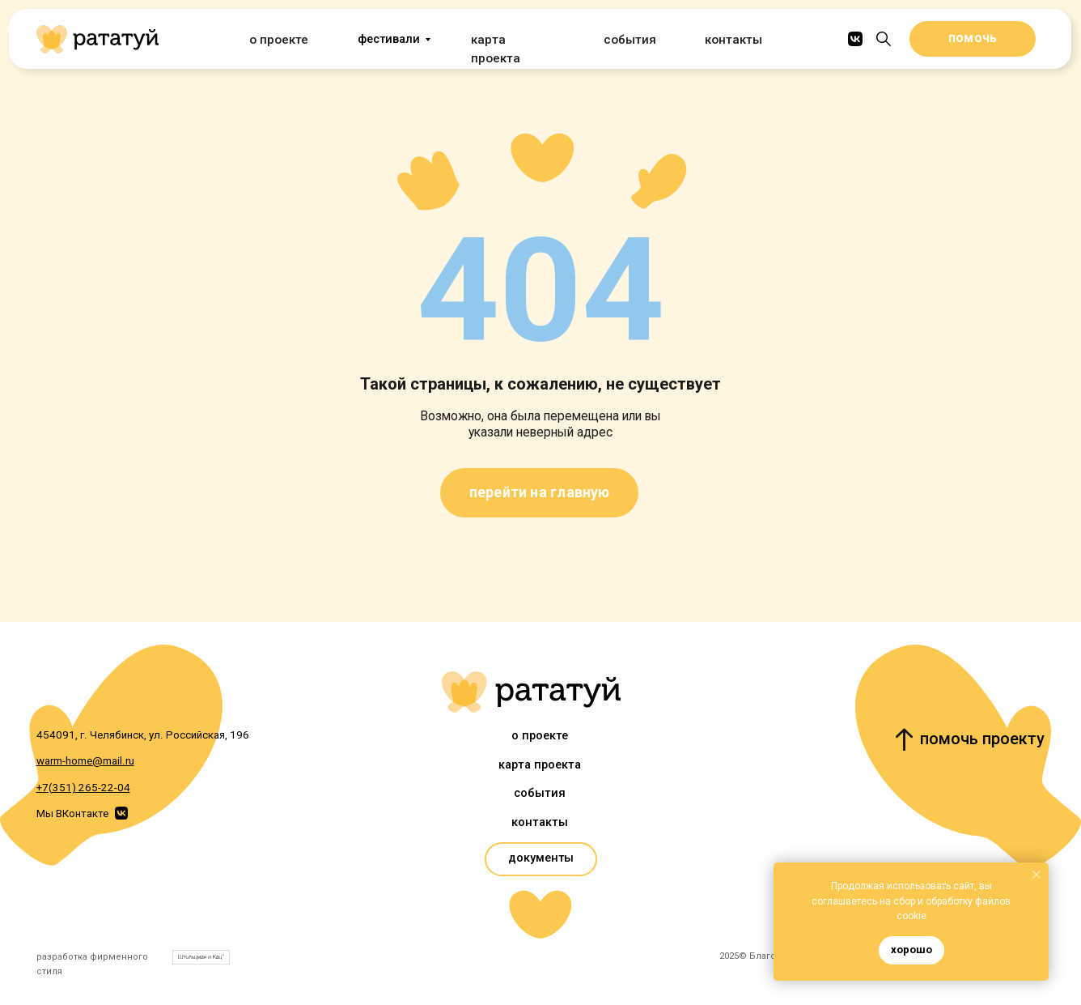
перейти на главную (539, 491)
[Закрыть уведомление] (1036, 875)
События (629, 39)
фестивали (389, 39)
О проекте (277, 39)
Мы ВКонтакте (72, 813)
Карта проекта (511, 39)
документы (541, 858)
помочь (972, 38)
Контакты (732, 39)
